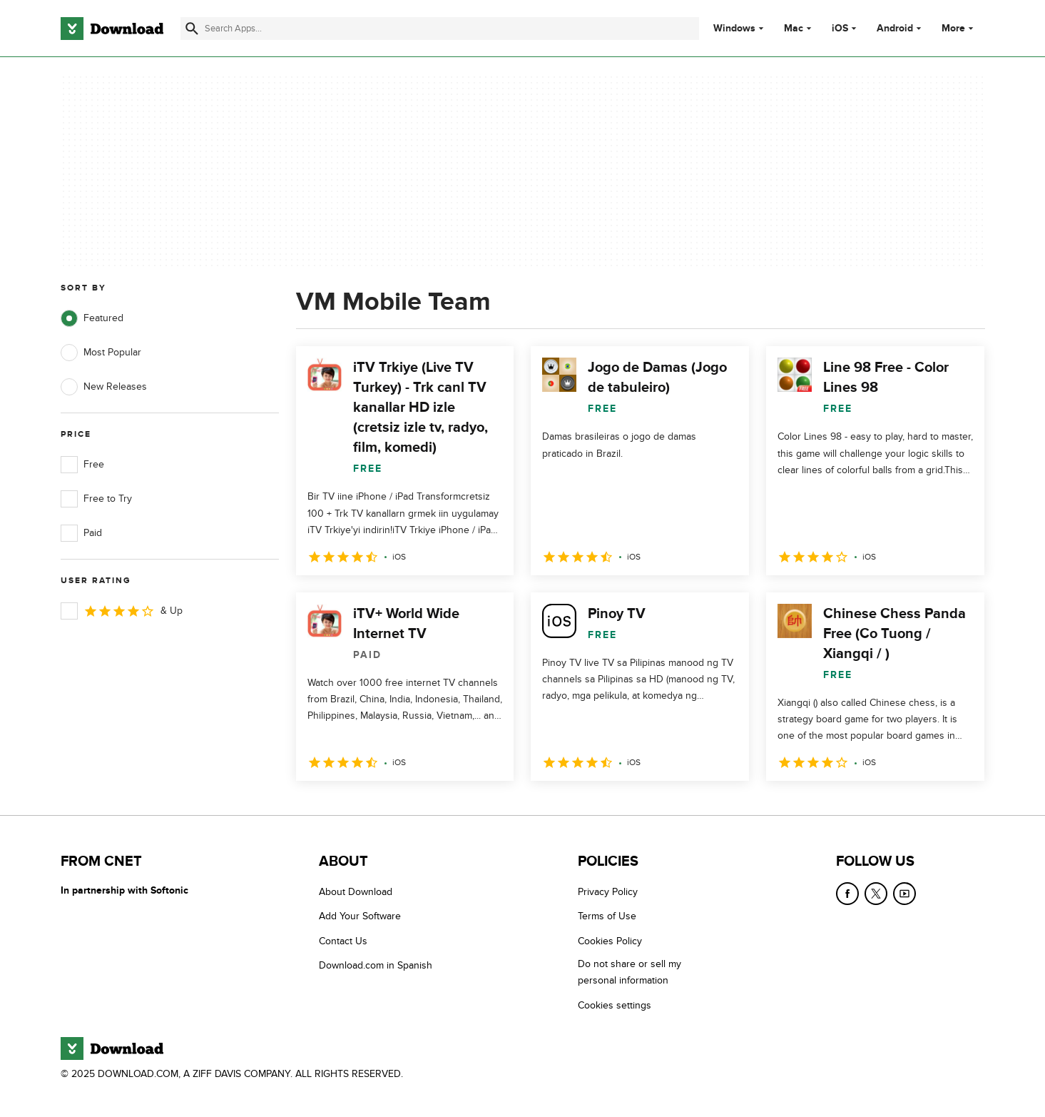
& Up (122, 611)
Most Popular (101, 352)
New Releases (104, 386)
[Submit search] (191, 28)
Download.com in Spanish (375, 965)
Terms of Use (607, 917)
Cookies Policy (610, 941)
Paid (81, 533)
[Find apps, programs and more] (439, 28)
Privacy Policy (608, 892)
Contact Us (343, 941)
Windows (734, 29)
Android (895, 29)
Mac (793, 29)
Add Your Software (360, 917)
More (959, 28)
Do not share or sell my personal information (629, 972)
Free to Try (96, 498)
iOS (840, 29)
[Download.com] (112, 28)
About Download (355, 892)
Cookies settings (614, 1005)
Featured (92, 318)
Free (82, 464)
